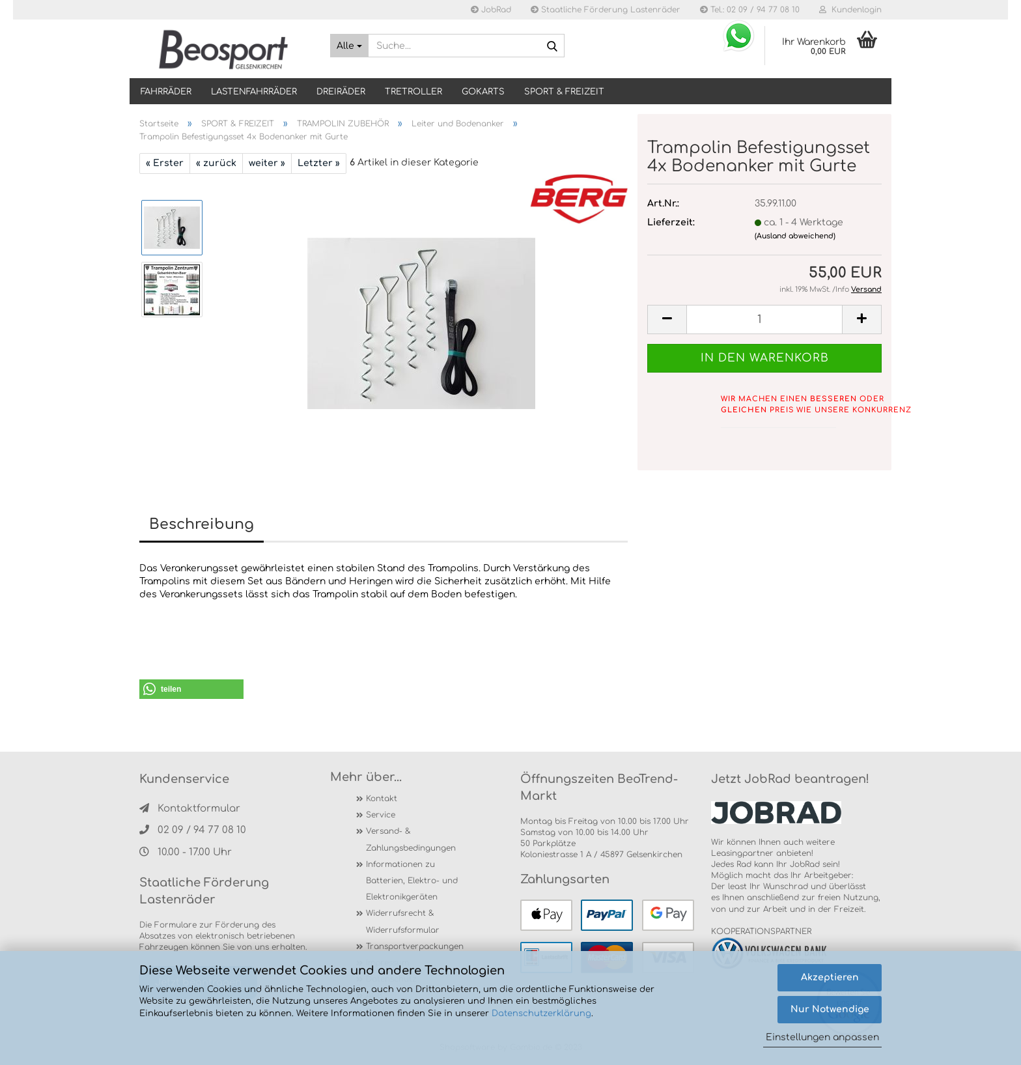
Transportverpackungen (415, 946)
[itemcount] (764, 319)
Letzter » (319, 163)
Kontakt (381, 798)
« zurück (216, 163)
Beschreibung (201, 524)
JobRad (491, 9)
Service (380, 814)
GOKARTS (483, 91)
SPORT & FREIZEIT (564, 91)
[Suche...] (349, 45)
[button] (191, 689)
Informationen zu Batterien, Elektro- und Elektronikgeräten (412, 881)
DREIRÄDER (340, 91)
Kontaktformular (189, 808)
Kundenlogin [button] (850, 9)
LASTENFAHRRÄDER (254, 91)
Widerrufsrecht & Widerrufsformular (403, 921)
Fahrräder (166, 91)
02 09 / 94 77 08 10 (192, 830)
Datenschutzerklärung (541, 1013)
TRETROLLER (413, 91)
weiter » (267, 163)
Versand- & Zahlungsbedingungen (411, 839)
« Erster (165, 163)
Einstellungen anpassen (822, 1037)
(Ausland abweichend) (795, 236)
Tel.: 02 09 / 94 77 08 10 (750, 9)
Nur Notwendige (829, 1009)
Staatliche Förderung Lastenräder (605, 9)
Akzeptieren (830, 977)
